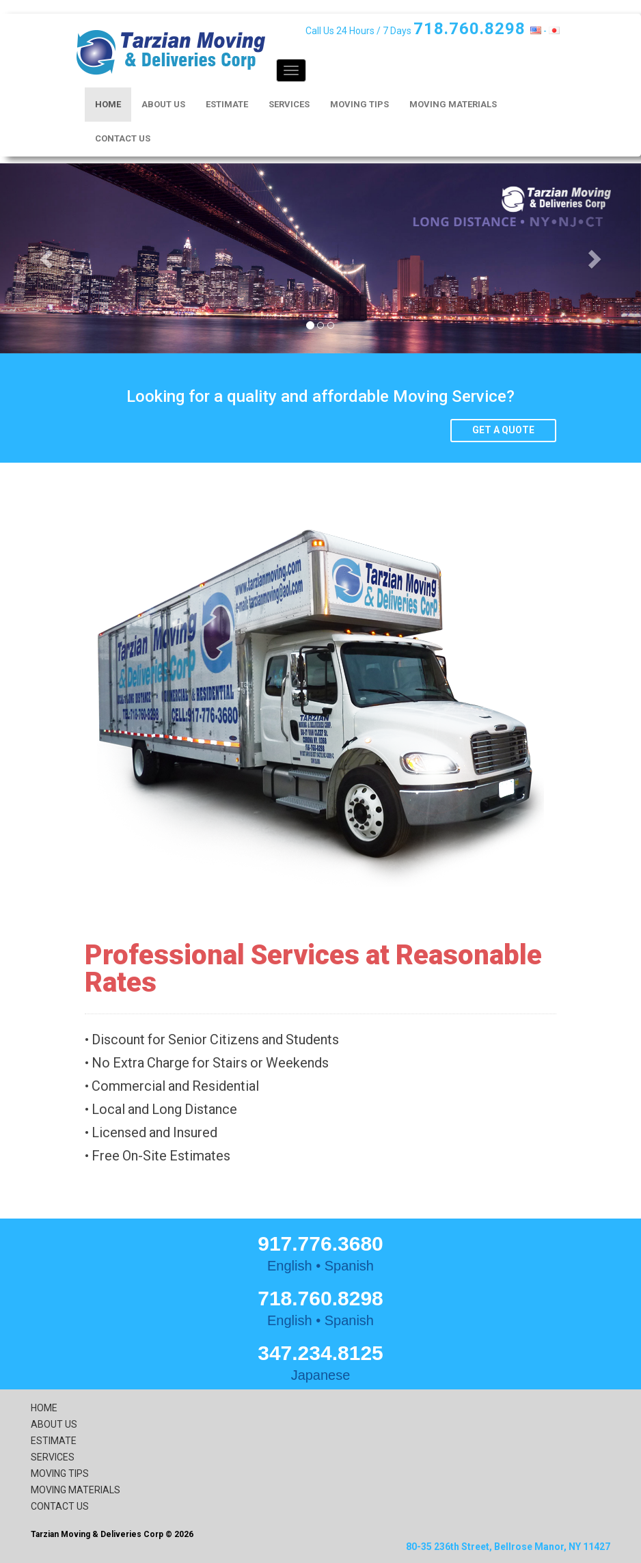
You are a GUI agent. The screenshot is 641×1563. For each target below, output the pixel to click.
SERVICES (289, 104)
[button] (48, 258)
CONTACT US (122, 138)
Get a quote (503, 429)
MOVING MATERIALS (453, 104)
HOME (108, 104)
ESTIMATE (227, 104)
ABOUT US (163, 104)
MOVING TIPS (359, 104)
